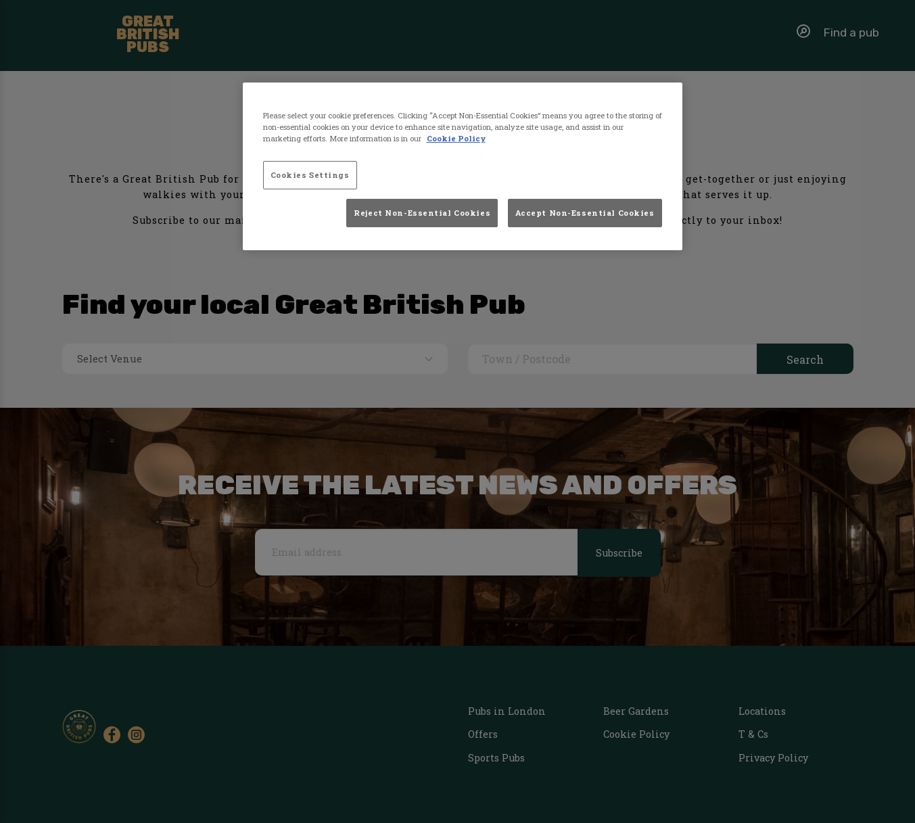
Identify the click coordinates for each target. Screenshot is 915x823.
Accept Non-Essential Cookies (585, 213)
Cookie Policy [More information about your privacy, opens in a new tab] (456, 138)
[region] (462, 166)
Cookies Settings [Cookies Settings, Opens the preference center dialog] (310, 175)
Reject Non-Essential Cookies (422, 213)
